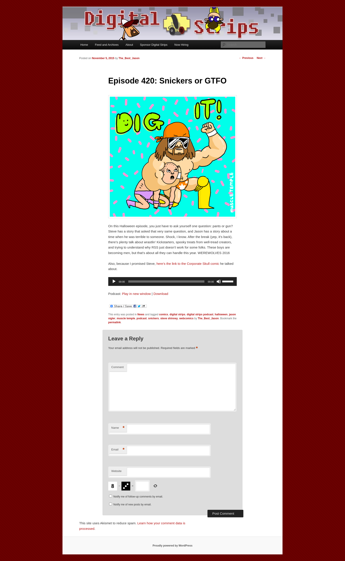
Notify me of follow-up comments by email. (138, 496)
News (141, 314)
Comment (117, 367)
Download (161, 294)
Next (261, 58)
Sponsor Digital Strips (153, 44)
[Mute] (219, 281)
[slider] (166, 281)
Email (118, 450)
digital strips (177, 314)
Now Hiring (181, 44)
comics (163, 314)
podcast (142, 318)
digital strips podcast (200, 314)
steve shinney (169, 318)
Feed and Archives (107, 44)
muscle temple (126, 318)
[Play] (114, 281)
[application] (172, 281)
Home (84, 44)
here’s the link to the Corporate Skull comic (187, 263)
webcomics (186, 318)
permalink (114, 322)
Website (116, 471)
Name (118, 428)
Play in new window (136, 294)
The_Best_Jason (129, 58)
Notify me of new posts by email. (132, 504)
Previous (246, 58)
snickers (153, 318)
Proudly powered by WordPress (172, 545)
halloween (221, 314)
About (129, 44)
